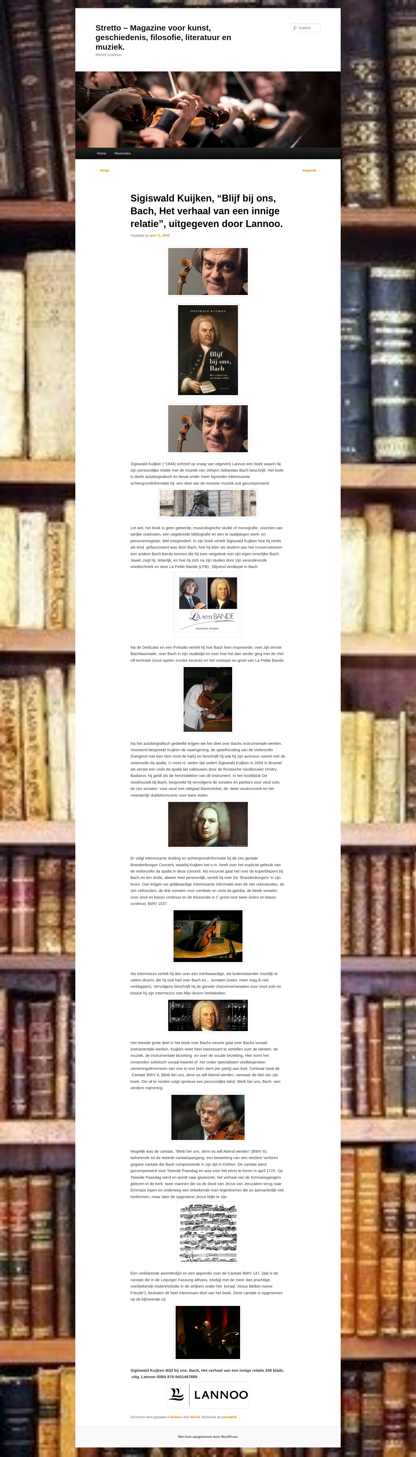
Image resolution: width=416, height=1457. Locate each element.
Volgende (311, 170)
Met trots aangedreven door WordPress (208, 1437)
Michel (195, 1417)
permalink (229, 1417)
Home (101, 153)
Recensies (122, 153)
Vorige (102, 170)
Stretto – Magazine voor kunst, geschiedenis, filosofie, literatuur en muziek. (163, 37)
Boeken (176, 1417)
